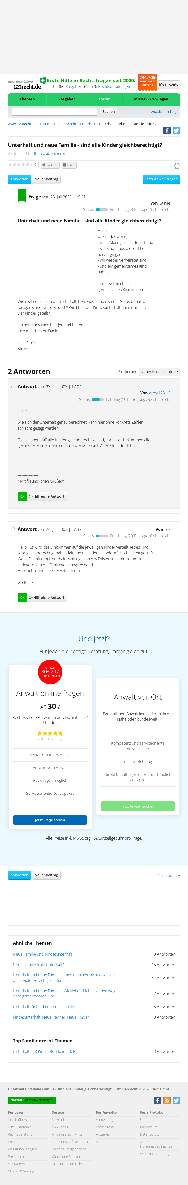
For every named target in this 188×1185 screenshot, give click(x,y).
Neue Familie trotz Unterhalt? (38, 965)
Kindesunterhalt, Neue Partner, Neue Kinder (51, 1017)
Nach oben (169, 876)
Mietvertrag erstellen (68, 1164)
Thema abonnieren (49, 154)
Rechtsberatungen (114, 87)
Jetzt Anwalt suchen (137, 806)
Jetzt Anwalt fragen (161, 179)
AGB (99, 1142)
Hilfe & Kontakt (19, 1127)
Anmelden (15, 1142)
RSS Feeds (60, 1127)
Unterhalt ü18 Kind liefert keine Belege (47, 1052)
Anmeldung (104, 1120)
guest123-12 (159, 393)
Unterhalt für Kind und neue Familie (44, 1007)
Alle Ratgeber (18, 1164)
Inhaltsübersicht (20, 1120)
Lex (167, 530)
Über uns (147, 1120)
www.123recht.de (22, 124)
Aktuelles (103, 1134)
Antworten (19, 179)
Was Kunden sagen (22, 1149)
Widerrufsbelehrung (155, 1154)
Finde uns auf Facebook (70, 1142)
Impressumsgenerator (69, 1149)
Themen (27, 99)
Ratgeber (73, 87)
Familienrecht (65, 124)
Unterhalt (87, 124)
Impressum (148, 1127)
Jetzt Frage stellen (50, 820)
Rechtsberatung (20, 1134)
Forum (105, 99)
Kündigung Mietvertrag (69, 1156)
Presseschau (17, 1156)
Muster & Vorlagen (151, 99)
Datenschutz (149, 1134)
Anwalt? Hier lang (163, 112)
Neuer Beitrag (46, 179)
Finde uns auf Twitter (68, 1134)
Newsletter (60, 1120)
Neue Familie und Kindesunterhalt (42, 954)
